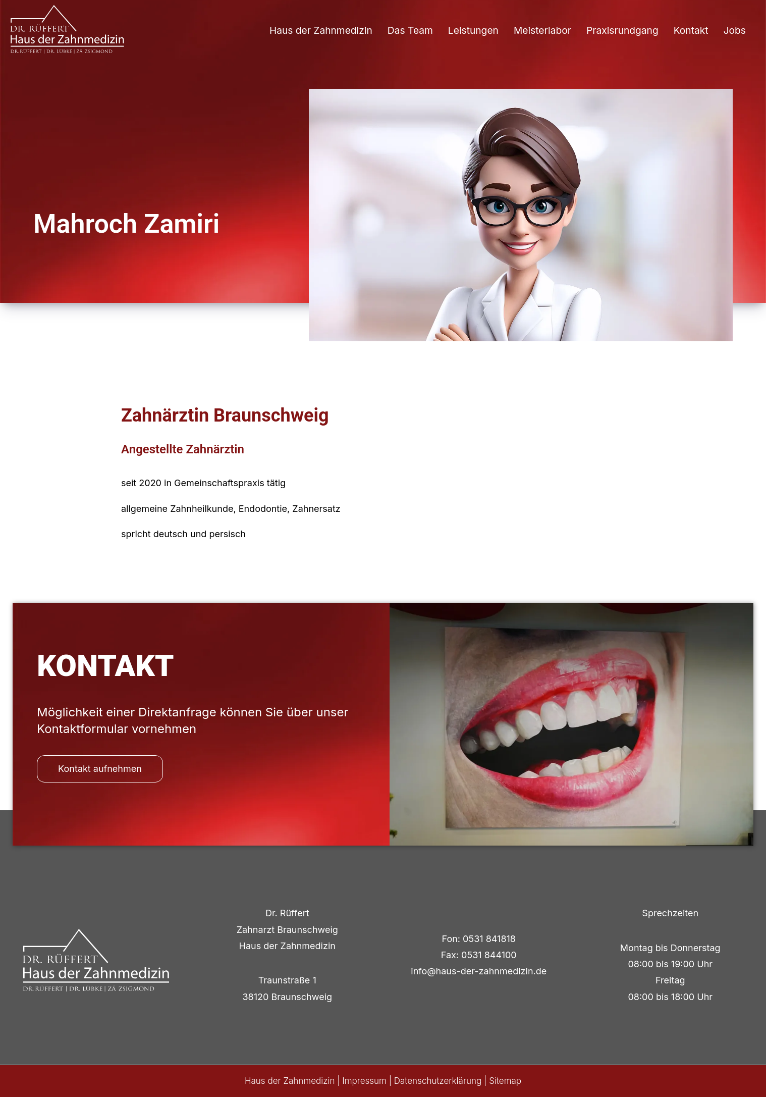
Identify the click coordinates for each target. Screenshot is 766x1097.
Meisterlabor (542, 30)
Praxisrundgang (622, 30)
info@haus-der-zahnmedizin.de (478, 971)
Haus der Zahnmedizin (320, 30)
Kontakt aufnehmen (100, 768)
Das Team (410, 30)
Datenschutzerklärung (438, 1081)
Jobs (735, 30)
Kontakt (691, 30)
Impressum (364, 1081)
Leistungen (473, 30)
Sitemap (505, 1081)
